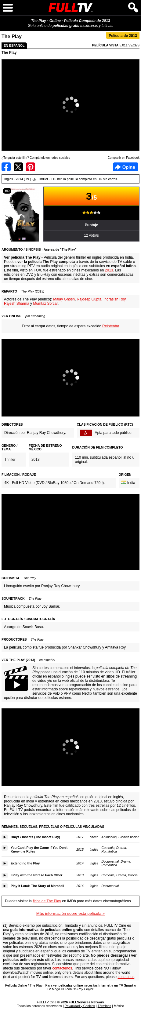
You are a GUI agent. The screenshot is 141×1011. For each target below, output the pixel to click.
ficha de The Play (47, 901)
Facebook (125, 166)
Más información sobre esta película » (70, 913)
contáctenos (62, 968)
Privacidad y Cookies (80, 1006)
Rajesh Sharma (16, 303)
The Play (9, 52)
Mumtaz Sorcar (45, 303)
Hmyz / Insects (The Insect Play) (35, 837)
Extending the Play (25, 863)
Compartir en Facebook (6, 166)
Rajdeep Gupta (89, 299)
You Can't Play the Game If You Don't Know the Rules (39, 849)
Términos (104, 1006)
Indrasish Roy (114, 299)
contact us (126, 977)
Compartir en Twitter (18, 166)
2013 (109, 270)
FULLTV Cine (46, 1002)
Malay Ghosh (64, 299)
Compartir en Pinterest (30, 166)
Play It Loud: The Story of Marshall (37, 886)
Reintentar (110, 326)
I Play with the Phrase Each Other (36, 875)
